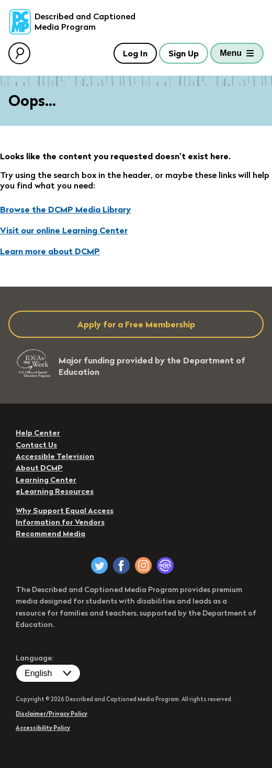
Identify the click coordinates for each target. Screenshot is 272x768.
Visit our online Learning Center (64, 230)
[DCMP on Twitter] (99, 565)
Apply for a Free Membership (136, 324)
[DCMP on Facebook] (121, 565)
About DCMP (39, 467)
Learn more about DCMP (50, 251)
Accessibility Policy (43, 727)
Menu (231, 53)
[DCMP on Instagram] (143, 565)
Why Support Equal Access (65, 510)
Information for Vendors (60, 522)
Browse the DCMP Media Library (65, 209)
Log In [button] (135, 53)
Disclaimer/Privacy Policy (51, 713)
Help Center (38, 433)
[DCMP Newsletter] (165, 565)
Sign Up (183, 53)
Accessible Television (55, 456)
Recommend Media (50, 533)
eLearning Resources (55, 491)
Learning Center (46, 480)
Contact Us (36, 445)
